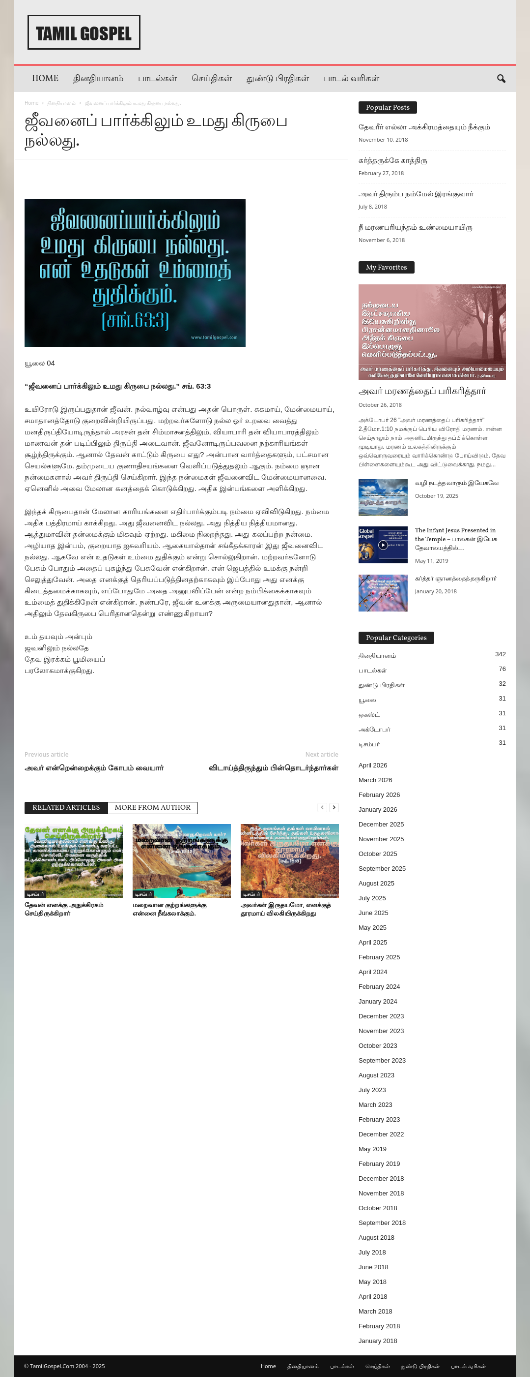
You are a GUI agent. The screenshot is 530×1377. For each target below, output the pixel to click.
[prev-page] (322, 807)
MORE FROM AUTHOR (153, 808)
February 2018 (379, 1326)
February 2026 (379, 794)
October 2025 (378, 853)
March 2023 (375, 1104)
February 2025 (379, 957)
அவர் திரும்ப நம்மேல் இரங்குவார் (416, 194)
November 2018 (381, 1193)
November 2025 (381, 839)
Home (45, 79)
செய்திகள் (212, 79)
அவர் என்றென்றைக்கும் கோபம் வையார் (94, 767)
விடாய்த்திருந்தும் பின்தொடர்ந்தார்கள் (273, 767)
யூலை (367, 700)
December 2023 (381, 1016)
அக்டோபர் (375, 729)
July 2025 (372, 898)
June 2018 (374, 1267)
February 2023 (379, 1119)
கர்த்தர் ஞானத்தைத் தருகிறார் (456, 579)
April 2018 (373, 1296)
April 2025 (373, 942)
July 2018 (372, 1252)
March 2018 (375, 1311)
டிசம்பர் (35, 893)
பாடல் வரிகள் (351, 79)
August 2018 (376, 1237)
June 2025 (374, 913)
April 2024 (373, 972)
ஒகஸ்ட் (369, 714)
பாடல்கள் (157, 79)
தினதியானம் (98, 79)
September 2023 (382, 1060)
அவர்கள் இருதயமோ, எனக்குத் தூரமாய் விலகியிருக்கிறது (286, 909)
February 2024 (379, 986)
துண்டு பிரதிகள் (278, 79)
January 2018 (378, 1341)
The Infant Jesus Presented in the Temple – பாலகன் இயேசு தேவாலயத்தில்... (456, 539)
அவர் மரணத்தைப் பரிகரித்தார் (422, 391)
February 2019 (379, 1163)
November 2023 (381, 1031)
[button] (501, 79)
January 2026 (378, 809)
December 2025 (381, 824)
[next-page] (334, 807)
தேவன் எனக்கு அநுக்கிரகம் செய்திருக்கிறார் (64, 909)
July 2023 (372, 1090)
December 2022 (381, 1134)
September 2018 (382, 1222)
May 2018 (373, 1281)
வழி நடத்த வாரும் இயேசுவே (457, 483)
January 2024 (378, 1001)
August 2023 (376, 1075)
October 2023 (378, 1045)
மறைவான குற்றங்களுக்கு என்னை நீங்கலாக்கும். (169, 909)
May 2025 (373, 927)
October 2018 (378, 1208)
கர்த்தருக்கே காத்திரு (393, 160)
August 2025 (376, 883)
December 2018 (381, 1178)
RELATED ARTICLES (66, 808)
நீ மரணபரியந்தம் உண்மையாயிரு (416, 227)
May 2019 (373, 1149)
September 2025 (382, 868)
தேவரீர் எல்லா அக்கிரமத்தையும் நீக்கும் (424, 127)
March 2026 (375, 780)
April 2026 (373, 765)
